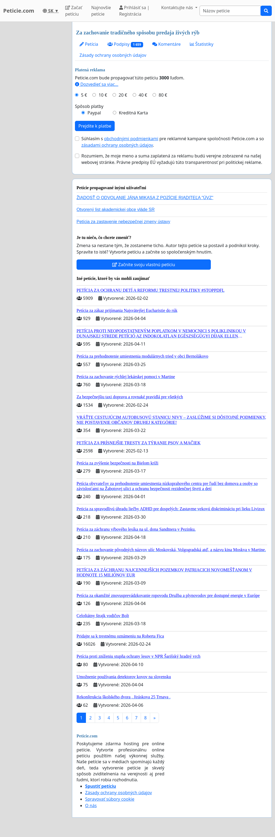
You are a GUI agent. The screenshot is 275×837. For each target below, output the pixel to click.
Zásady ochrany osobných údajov (112, 55)
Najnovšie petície (101, 11)
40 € (143, 95)
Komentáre (166, 44)
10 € (103, 95)
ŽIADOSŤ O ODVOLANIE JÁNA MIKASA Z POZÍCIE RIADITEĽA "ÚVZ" (145, 197)
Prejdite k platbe (94, 126)
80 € (163, 95)
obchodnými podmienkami (131, 139)
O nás (91, 805)
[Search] (230, 11)
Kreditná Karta (133, 113)
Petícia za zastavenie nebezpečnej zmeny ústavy (123, 221)
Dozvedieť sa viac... (96, 84)
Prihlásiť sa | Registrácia (134, 11)
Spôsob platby (89, 106)
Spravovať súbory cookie (109, 799)
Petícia (88, 44)
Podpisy (125, 44)
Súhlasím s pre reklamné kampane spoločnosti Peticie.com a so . (172, 142)
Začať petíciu (73, 11)
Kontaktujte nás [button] (177, 7)
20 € (123, 95)
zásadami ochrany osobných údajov (117, 145)
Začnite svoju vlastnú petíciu (143, 265)
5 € (84, 95)
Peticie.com (18, 10)
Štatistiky (202, 44)
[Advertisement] (34, 102)
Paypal (94, 113)
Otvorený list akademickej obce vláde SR (116, 209)
